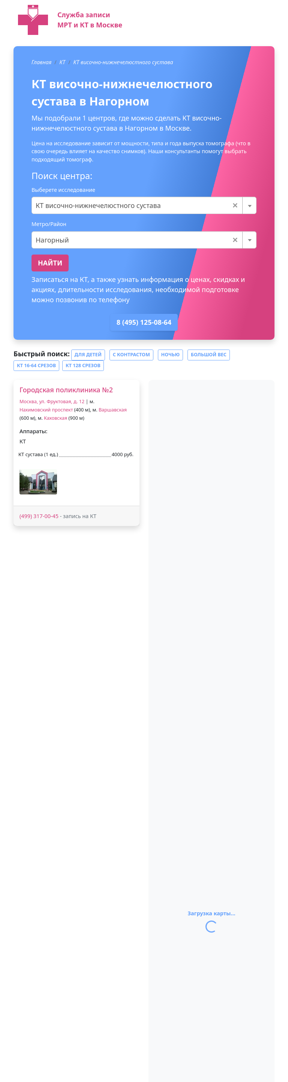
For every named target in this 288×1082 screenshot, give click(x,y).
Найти (50, 262)
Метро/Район (49, 224)
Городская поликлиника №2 (66, 389)
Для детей (88, 354)
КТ (63, 62)
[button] (38, 481)
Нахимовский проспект (46, 410)
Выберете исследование (63, 189)
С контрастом (131, 354)
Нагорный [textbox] (137, 239)
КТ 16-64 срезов (36, 365)
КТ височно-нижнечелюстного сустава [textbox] (137, 205)
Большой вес (208, 354)
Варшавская (113, 410)
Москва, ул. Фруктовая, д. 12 (52, 401)
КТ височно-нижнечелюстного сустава (123, 62)
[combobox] (144, 205)
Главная (41, 62)
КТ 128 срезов (83, 365)
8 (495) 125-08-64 (144, 322)
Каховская (55, 418)
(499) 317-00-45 (39, 516)
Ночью (170, 354)
